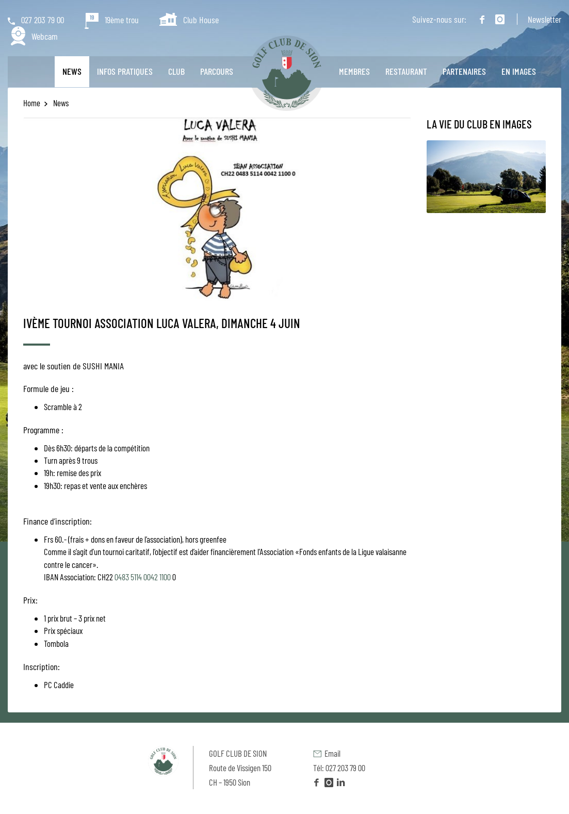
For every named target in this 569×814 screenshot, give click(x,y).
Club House (189, 19)
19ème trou (112, 19)
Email (326, 753)
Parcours (216, 71)
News (72, 71)
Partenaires (464, 71)
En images (518, 71)
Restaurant (406, 71)
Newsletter (544, 19)
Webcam (34, 37)
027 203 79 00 (36, 19)
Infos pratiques (125, 71)
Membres (354, 71)
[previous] (45, 209)
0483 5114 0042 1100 (143, 577)
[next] (389, 209)
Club (176, 71)
